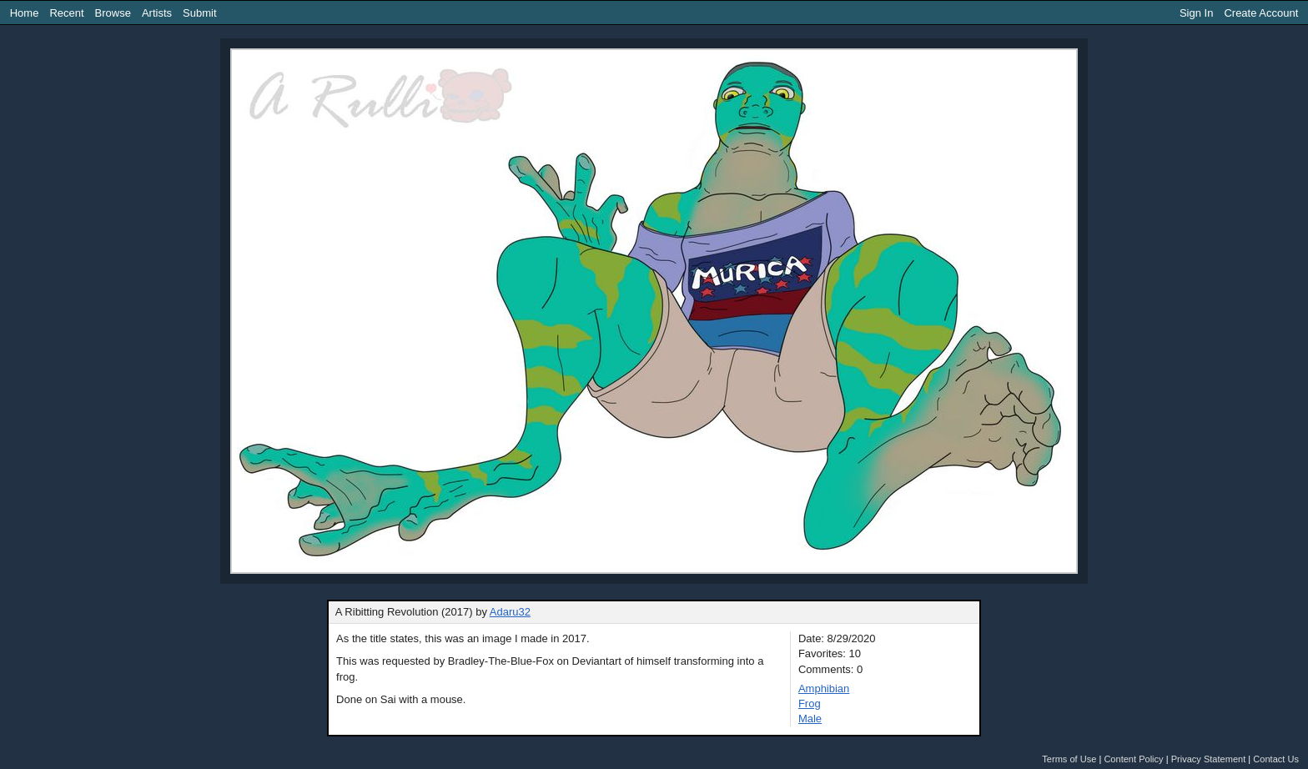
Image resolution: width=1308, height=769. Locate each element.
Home (24, 13)
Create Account (1261, 13)
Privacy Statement (1208, 759)
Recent (66, 13)
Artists (157, 13)
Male (810, 718)
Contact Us (1276, 759)
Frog (809, 703)
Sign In (1196, 13)
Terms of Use (1069, 759)
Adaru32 (510, 612)
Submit (199, 13)
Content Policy (1133, 759)
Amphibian (823, 688)
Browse (113, 13)
